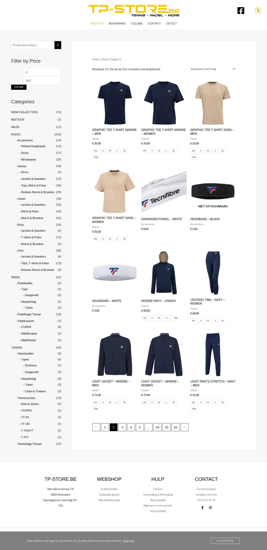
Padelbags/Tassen (29, 314)
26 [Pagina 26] (175, 427)
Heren (21, 198)
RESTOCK (17, 119)
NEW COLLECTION (24, 112)
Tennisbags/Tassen (29, 443)
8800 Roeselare (60, 494)
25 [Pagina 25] (166, 427)
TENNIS (16, 347)
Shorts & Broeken (32, 218)
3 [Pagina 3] (122, 427)
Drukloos (31, 365)
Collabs (137, 23)
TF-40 (25, 423)
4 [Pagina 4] (131, 427)
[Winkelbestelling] (212, 69)
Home (95, 59)
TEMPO (26, 410)
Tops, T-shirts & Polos (35, 263)
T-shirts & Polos (31, 237)
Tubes (29, 307)
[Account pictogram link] (250, 10)
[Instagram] (210, 507)
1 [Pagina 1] (105, 427)
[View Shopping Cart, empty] (258, 10)
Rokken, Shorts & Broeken (37, 192)
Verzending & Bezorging (157, 494)
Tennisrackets (26, 397)
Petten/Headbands (33, 146)
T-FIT (25, 437)
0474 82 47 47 (206, 500)
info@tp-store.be (206, 494)
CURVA (26, 326)
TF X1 (25, 417)
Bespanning (117, 23)
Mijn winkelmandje (109, 500)
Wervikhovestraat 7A (60, 489)
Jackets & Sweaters (33, 178)
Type (24, 289)
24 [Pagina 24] (157, 427)
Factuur (158, 489)
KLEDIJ (16, 134)
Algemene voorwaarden (158, 505)
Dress (25, 172)
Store (104, 59)
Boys (20, 224)
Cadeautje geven (109, 494)
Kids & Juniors (30, 403)
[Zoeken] (58, 45)
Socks (25, 152)
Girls (20, 250)
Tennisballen (25, 353)
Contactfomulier (206, 489)
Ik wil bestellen (109, 489)
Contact (154, 23)
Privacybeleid (158, 511)
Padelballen (24, 283)
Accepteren (225, 540)
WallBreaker (29, 333)
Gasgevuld (31, 295)
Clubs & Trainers (35, 391)
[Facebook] (241, 10)
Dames (21, 166)
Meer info (128, 540)
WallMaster (28, 340)
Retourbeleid (157, 500)
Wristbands (28, 159)
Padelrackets (25, 320)
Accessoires (25, 140)
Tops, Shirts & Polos (33, 185)
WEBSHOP (96, 23)
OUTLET (171, 23)
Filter (18, 87)
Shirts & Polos (30, 211)
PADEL (15, 277)
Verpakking (28, 301)
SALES (15, 126)
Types (25, 359)
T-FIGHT (27, 430)
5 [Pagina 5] (140, 427)
